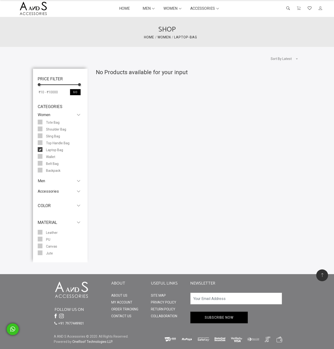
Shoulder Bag (52, 129)
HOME (149, 37)
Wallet (46, 156)
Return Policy (163, 309)
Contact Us (121, 316)
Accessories (202, 8)
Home (124, 8)
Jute (45, 252)
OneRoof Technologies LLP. (92, 342)
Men (147, 8)
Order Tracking (124, 309)
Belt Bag (48, 163)
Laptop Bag (50, 149)
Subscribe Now (219, 317)
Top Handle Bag (54, 142)
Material (47, 222)
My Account (121, 302)
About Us (119, 295)
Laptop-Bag (185, 37)
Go (75, 92)
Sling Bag (49, 135)
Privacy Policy (163, 302)
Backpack (49, 170)
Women (170, 8)
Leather (48, 232)
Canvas (47, 246)
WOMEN (164, 37)
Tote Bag (49, 122)
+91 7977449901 (69, 323)
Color (44, 205)
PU (44, 239)
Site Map (158, 295)
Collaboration (164, 316)
